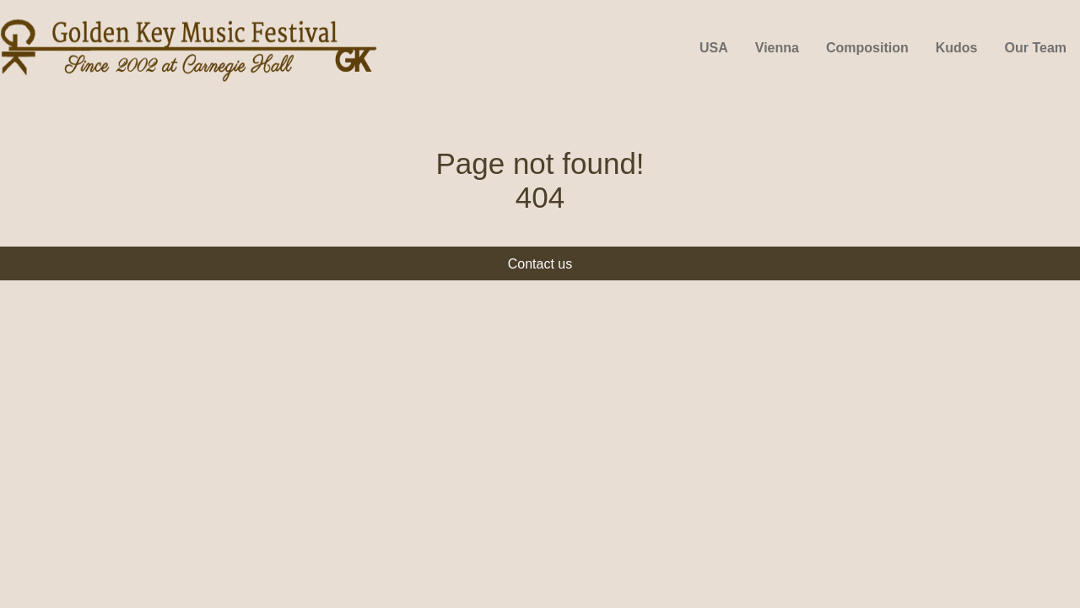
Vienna (777, 48)
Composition (867, 48)
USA (713, 48)
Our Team (1036, 48)
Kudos (957, 48)
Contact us (540, 264)
